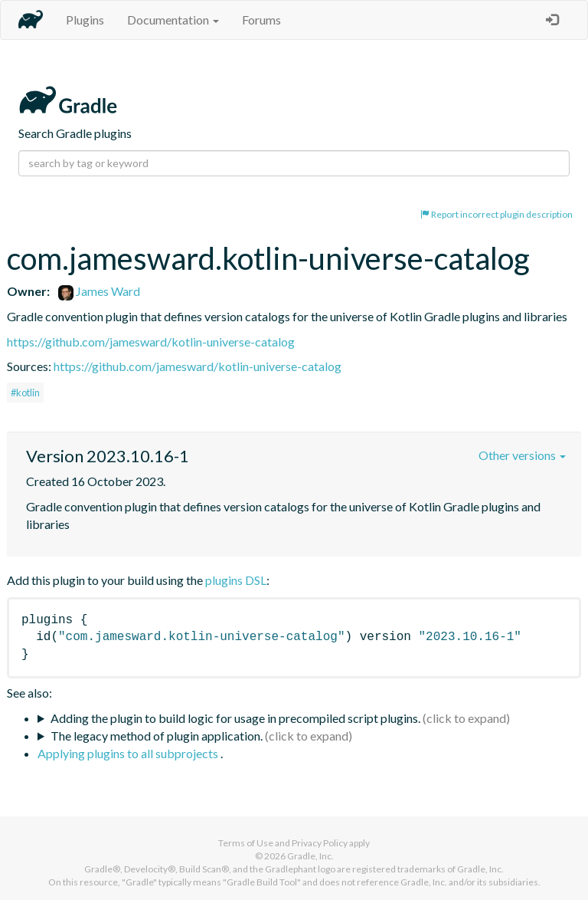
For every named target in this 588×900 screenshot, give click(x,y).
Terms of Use (245, 843)
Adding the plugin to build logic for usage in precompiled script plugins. (235, 718)
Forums (261, 19)
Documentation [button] (173, 19)
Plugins (85, 19)
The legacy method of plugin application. (157, 735)
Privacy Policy (320, 843)
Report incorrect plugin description (496, 214)
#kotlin (25, 392)
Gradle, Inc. (310, 856)
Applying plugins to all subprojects (129, 753)
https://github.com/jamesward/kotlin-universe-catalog (151, 341)
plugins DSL (235, 580)
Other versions (522, 455)
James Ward (99, 291)
